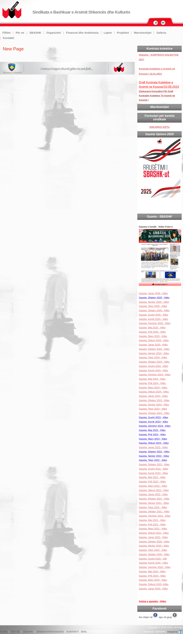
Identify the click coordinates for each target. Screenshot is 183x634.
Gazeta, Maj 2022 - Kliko (152, 477)
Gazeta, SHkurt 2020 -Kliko (154, 584)
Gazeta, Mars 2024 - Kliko (153, 387)
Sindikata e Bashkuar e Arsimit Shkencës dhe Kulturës (81, 12)
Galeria (161, 32)
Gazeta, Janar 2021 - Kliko (153, 537)
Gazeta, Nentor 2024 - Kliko (154, 353)
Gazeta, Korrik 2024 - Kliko (153, 370)
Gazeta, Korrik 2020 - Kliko (153, 562)
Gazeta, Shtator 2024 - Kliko (154, 361)
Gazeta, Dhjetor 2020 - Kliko (154, 541)
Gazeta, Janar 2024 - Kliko (153, 396)
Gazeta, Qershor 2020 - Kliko (154, 567)
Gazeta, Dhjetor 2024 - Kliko (154, 349)
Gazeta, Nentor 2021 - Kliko (154, 503)
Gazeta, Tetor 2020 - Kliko (153, 550)
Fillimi (6, 32)
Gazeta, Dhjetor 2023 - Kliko (154, 400)
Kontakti (8, 37)
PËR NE (15, 631)
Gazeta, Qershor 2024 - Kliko (154, 374)
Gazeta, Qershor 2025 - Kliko (154, 323)
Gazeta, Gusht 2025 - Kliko (153, 314)
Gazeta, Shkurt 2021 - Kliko (154, 532)
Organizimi (53, 32)
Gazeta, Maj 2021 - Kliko (152, 520)
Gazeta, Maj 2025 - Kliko (152, 327)
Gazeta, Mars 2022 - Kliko (153, 485)
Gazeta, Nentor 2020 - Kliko (154, 545)
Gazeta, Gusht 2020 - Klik (153, 558)
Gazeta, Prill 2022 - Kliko (152, 481)
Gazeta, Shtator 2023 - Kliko (154, 413)
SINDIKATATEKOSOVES (50, 631)
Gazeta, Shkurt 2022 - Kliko (154, 490)
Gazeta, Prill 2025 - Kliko (152, 331)
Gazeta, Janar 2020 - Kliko (153, 588)
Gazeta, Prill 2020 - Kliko (152, 575)
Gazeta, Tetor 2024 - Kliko (153, 357)
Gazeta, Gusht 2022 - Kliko (153, 468)
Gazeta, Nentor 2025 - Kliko (154, 302)
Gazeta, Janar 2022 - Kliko (153, 494)
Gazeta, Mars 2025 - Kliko (153, 336)
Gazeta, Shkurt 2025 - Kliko (154, 340)
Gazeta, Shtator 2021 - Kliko (154, 511)
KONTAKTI (73, 631)
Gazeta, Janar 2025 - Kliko (153, 344)
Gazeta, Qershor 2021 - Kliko (154, 515)
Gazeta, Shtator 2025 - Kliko (154, 310)
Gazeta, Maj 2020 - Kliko (152, 571)
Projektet (123, 32)
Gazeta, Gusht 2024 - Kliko (153, 366)
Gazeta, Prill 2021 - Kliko (152, 524)
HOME (3, 631)
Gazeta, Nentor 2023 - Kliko (154, 404)
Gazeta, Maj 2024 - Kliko (152, 378)
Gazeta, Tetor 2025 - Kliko (153, 306)
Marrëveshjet (142, 32)
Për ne (20, 32)
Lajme (108, 32)
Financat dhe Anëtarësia (82, 32)
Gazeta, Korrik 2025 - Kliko (153, 319)
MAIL (84, 631)
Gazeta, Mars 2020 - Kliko (153, 580)
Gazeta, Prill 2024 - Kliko (152, 383)
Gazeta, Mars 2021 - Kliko (153, 528)
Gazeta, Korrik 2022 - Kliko (153, 473)
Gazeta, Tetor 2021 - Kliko (153, 507)
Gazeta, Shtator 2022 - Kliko (154, 464)
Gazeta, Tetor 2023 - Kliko (153, 408)
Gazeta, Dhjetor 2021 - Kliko (154, 498)
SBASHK (35, 32)
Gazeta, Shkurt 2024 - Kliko (154, 391)
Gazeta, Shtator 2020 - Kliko (154, 554)
